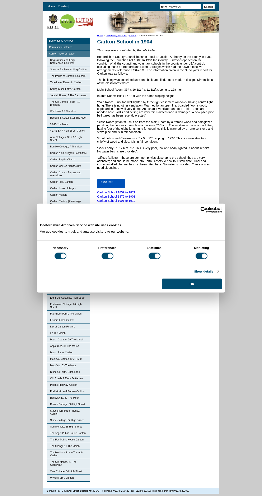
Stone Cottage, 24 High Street (67, 420)
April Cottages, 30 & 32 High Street (66, 139)
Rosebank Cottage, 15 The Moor (68, 117)
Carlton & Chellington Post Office (68, 153)
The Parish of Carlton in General (68, 76)
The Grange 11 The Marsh (65, 446)
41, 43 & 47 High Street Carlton (67, 130)
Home (51, 6)
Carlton (132, 35)
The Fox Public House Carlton (67, 439)
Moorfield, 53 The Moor (63, 365)
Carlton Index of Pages (62, 53)
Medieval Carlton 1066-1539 (66, 359)
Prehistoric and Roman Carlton (67, 391)
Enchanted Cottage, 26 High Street (66, 306)
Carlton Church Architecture (65, 166)
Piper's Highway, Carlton (63, 384)
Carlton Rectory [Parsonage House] (65, 203)
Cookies (63, 6)
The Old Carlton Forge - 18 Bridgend (65, 103)
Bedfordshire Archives (61, 40)
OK (192, 284)
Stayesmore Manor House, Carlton (65, 412)
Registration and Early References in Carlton (62, 62)
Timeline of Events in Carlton (66, 82)
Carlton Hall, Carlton (61, 181)
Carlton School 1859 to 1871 (116, 192)
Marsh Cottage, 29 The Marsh (66, 339)
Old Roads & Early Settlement (66, 378)
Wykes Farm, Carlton (62, 477)
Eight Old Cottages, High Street (67, 297)
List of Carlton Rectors (62, 326)
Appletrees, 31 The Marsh (64, 346)
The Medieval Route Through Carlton (66, 454)
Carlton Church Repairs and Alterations (65, 174)
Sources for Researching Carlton (68, 69)
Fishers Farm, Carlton (62, 320)
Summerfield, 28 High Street (66, 426)
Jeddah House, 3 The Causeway (68, 95)
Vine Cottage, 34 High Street (66, 471)
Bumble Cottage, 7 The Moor (66, 146)
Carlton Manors (58, 194)
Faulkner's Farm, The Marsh (65, 313)
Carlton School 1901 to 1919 (116, 200)
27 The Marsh (58, 333)
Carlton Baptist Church (62, 159)
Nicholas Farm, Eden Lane (65, 371)
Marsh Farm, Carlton (61, 352)
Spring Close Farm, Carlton (65, 89)
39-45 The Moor (59, 124)
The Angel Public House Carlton (68, 433)
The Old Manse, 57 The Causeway (63, 463)
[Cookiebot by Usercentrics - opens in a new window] (203, 210)
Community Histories (116, 35)
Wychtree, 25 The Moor (63, 111)
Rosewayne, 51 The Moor (64, 397)
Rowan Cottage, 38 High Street (67, 404)
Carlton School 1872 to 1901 (116, 196)
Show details (204, 271)
